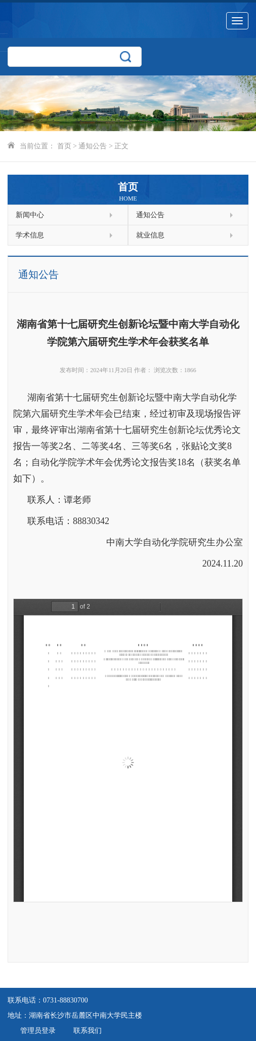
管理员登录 (38, 1030)
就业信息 (184, 235)
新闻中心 (64, 215)
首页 (64, 146)
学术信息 (64, 235)
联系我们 (87, 1030)
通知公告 (92, 146)
